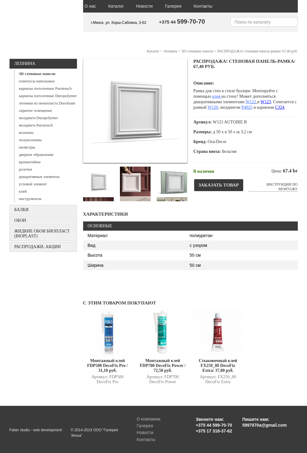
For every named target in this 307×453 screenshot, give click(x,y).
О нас (90, 6)
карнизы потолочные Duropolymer (48, 95)
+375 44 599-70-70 (214, 425)
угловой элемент (33, 184)
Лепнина (25, 63)
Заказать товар (218, 185)
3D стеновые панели (37, 73)
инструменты (30, 198)
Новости (144, 6)
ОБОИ (20, 220)
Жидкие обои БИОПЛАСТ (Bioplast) (42, 233)
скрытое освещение (35, 110)
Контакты (203, 6)
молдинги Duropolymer (38, 117)
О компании (148, 419)
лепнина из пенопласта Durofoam (47, 103)
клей (23, 191)
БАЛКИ (21, 209)
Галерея (173, 6)
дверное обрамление (36, 154)
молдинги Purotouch (36, 125)
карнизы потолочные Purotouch (45, 88)
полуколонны (30, 140)
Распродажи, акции (37, 246)
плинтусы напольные (37, 81)
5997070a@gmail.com (264, 425)
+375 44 (182, 22)
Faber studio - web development (36, 430)
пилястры (27, 147)
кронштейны (29, 162)
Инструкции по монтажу (282, 186)
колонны (26, 132)
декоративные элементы (39, 176)
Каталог (116, 6)
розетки (25, 169)
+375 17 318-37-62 (214, 430)
